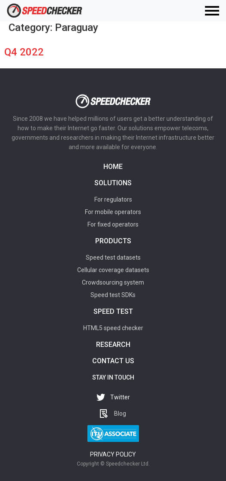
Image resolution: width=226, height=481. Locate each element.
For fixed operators (113, 224)
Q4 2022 (24, 52)
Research (113, 344)
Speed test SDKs (113, 294)
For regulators (113, 199)
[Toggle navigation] (212, 11)
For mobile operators (113, 211)
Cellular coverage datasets (113, 270)
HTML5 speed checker (113, 328)
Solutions (113, 183)
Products (113, 241)
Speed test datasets (113, 257)
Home (113, 166)
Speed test (113, 311)
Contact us (113, 361)
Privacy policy (113, 454)
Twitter (120, 397)
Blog (120, 413)
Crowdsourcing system (113, 282)
